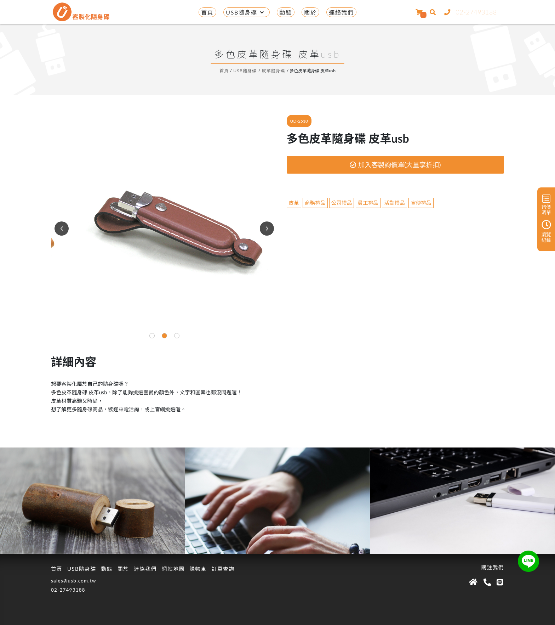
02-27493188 (469, 12)
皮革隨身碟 (273, 70)
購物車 (197, 569)
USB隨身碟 (246, 12)
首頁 (207, 12)
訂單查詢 (223, 569)
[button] (152, 335)
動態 (285, 12)
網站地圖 (173, 569)
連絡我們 (341, 12)
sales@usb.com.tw (73, 581)
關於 (310, 12)
